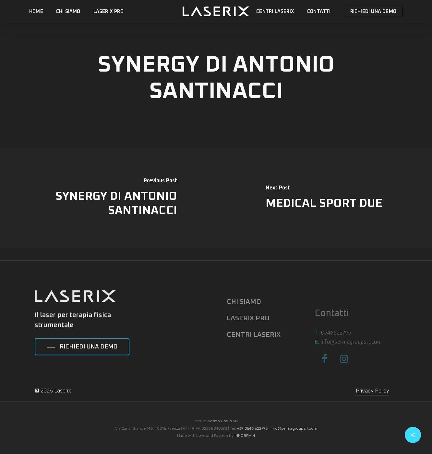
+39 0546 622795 (252, 428)
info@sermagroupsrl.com (293, 428)
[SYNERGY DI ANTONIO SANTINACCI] (108, 198)
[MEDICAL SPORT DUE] (324, 198)
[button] (82, 359)
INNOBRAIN (244, 435)
